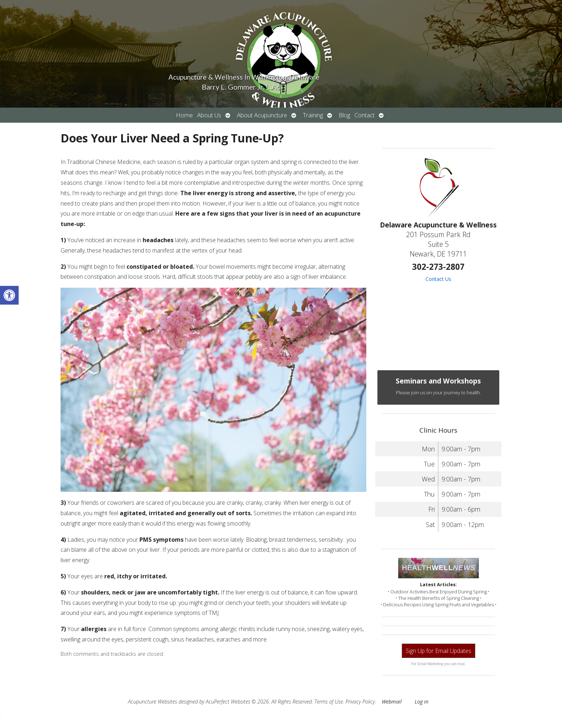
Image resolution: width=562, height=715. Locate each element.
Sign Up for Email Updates (438, 651)
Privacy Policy (360, 701)
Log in (421, 701)
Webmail (392, 701)
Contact (364, 115)
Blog (344, 115)
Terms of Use (328, 701)
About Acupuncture (262, 115)
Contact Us (438, 279)
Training (313, 115)
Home (184, 115)
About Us (209, 115)
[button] (9, 295)
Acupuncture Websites (152, 701)
